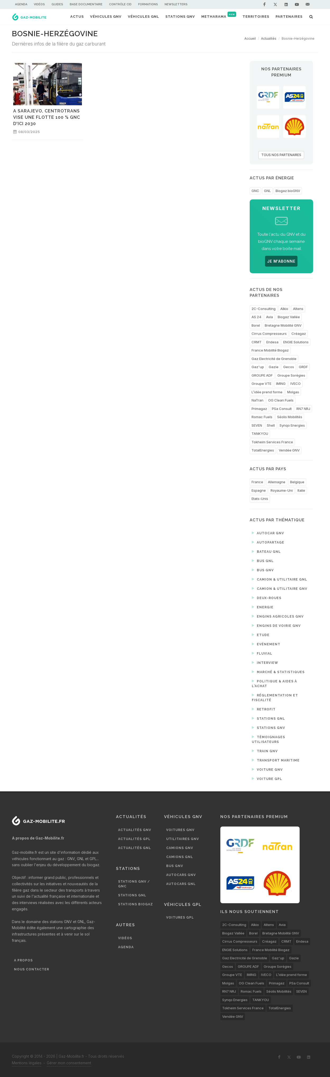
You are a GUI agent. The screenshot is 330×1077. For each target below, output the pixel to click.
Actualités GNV (134, 830)
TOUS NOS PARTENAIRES (281, 155)
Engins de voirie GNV (276, 625)
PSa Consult (282, 409)
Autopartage (268, 542)
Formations (148, 4)
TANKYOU (260, 433)
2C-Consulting (264, 309)
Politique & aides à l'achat (274, 683)
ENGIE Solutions (296, 342)
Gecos (288, 367)
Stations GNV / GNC (134, 884)
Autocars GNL (181, 884)
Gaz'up (258, 367)
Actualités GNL (134, 848)
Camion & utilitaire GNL (279, 579)
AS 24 (256, 317)
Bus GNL (263, 560)
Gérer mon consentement (69, 1063)
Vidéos (39, 4)
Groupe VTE (261, 383)
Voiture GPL (267, 778)
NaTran (257, 400)
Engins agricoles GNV (278, 616)
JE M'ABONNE (281, 261)
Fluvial (262, 653)
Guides (57, 4)
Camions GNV (179, 848)
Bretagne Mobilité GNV (283, 325)
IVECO (295, 383)
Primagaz (259, 409)
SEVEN (257, 425)
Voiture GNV (267, 769)
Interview (265, 662)
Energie (262, 607)
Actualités (268, 38)
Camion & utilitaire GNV (279, 588)
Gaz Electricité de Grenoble (274, 359)
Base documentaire (86, 4)
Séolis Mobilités (289, 417)
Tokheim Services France (272, 442)
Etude (260, 634)
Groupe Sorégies (291, 375)
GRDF (303, 367)
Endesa (272, 342)
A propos (23, 960)
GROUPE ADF (262, 375)
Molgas (293, 392)
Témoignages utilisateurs (268, 739)
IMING (281, 383)
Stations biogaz (135, 904)
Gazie (273, 367)
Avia (269, 317)
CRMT (257, 342)
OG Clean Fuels (281, 400)
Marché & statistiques (278, 671)
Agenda (21, 4)
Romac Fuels (262, 417)
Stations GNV (268, 727)
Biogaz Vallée (289, 317)
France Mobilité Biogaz (270, 350)
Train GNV (265, 751)
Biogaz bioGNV (288, 191)
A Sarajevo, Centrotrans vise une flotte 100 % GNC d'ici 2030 (46, 117)
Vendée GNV (289, 450)
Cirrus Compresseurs (269, 333)
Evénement (266, 644)
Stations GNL (268, 718)
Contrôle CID (120, 4)
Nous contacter (31, 969)
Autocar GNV (268, 533)
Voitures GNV (180, 830)
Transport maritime (276, 760)
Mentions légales (26, 1063)
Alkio (284, 309)
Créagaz (298, 333)
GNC (255, 191)
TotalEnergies (263, 450)
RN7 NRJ (303, 409)
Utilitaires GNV (182, 839)
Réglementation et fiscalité (275, 697)
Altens (298, 309)
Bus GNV (263, 570)
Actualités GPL (134, 839)
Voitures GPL (180, 917)
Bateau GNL (266, 551)
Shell (271, 425)
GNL (267, 191)
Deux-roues (266, 597)
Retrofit (264, 709)
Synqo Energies (292, 425)
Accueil (250, 38)
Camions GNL (179, 857)
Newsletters (176, 4)
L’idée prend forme (267, 392)
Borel (256, 325)
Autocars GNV (181, 875)
